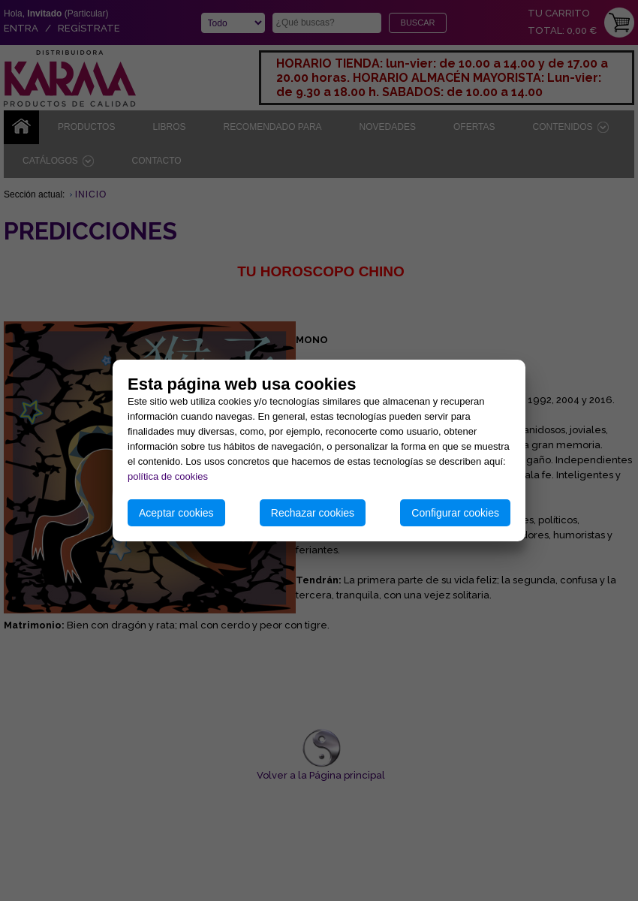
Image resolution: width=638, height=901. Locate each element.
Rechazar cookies (312, 513)
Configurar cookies (455, 513)
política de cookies (168, 476)
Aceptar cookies (176, 513)
